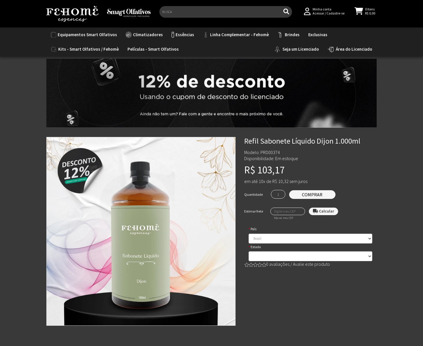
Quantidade (253, 194)
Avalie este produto (311, 264)
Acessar (318, 15)
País (253, 229)
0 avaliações (277, 264)
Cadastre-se (335, 15)
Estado (256, 247)
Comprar (312, 194)
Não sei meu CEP (283, 218)
